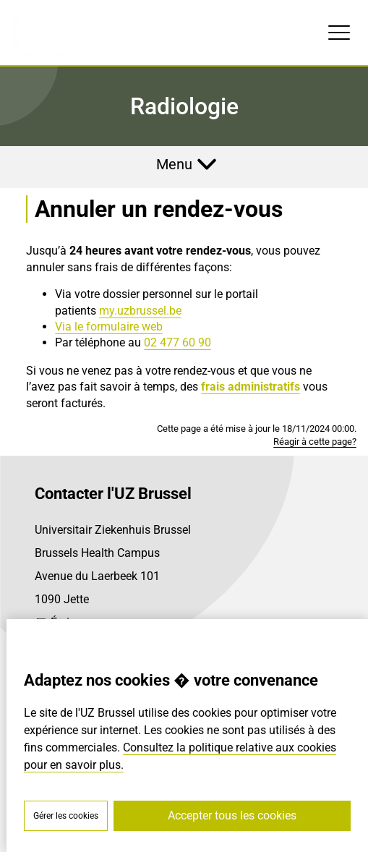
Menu (174, 164)
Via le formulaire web (109, 326)
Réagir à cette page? (314, 441)
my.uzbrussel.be (140, 311)
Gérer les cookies (65, 816)
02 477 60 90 (177, 342)
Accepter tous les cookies (232, 815)
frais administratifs (250, 386)
